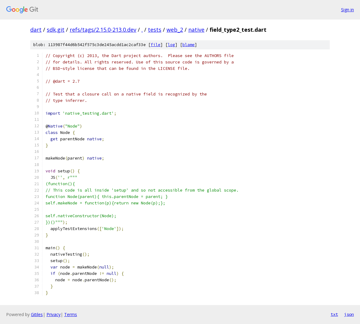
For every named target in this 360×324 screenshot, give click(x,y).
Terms (70, 314)
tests (154, 29)
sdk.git (55, 29)
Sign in (347, 10)
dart (36, 29)
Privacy (53, 314)
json (349, 314)
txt (334, 314)
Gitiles (37, 314)
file (155, 44)
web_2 (175, 29)
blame (188, 44)
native (196, 29)
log (171, 44)
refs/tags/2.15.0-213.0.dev (103, 29)
